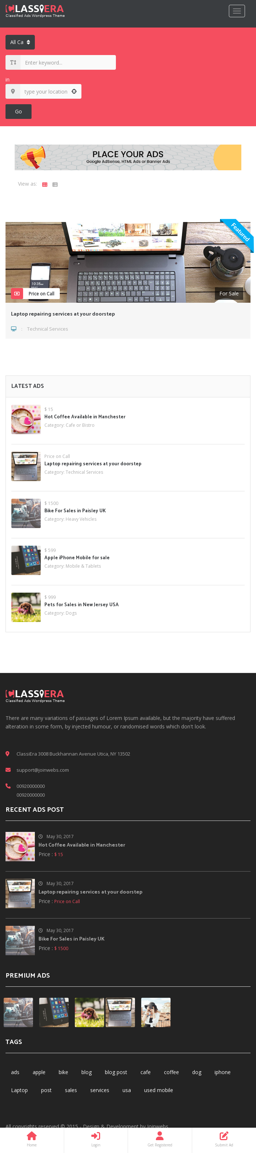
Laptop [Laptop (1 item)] (19, 1090)
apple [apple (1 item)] (39, 1072)
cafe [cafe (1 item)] (145, 1072)
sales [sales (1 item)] (71, 1090)
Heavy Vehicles (81, 519)
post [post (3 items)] (46, 1090)
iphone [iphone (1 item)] (223, 1072)
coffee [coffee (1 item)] (171, 1072)
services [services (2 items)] (99, 1090)
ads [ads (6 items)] (15, 1072)
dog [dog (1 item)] (196, 1072)
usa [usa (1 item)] (126, 1090)
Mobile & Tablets (83, 566)
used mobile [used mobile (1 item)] (158, 1090)
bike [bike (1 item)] (63, 1072)
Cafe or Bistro (80, 425)
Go (18, 111)
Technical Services (47, 328)
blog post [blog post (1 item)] (116, 1072)
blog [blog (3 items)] (86, 1072)
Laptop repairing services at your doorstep (63, 314)
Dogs (71, 613)
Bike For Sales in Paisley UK (75, 511)
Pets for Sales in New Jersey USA (81, 605)
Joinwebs (157, 1126)
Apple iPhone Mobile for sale (77, 558)
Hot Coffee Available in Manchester (84, 417)
